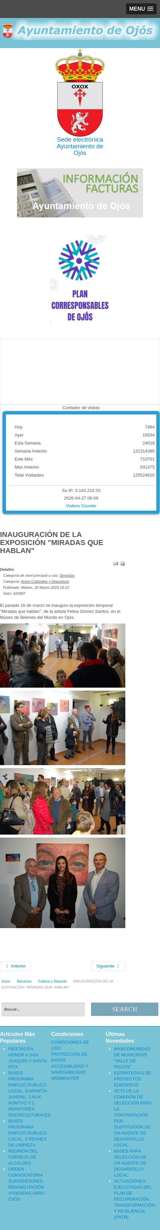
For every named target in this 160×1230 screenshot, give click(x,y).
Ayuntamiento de (80, 146)
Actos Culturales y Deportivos (45, 581)
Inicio (6, 981)
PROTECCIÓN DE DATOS (69, 1057)
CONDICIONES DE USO (70, 1045)
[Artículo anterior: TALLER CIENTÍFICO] (15, 966)
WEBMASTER (65, 1078)
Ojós (80, 152)
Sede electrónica (80, 139)
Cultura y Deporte (52, 981)
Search (124, 1009)
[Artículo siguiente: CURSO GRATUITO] (108, 966)
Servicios (67, 575)
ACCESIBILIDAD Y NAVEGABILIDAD (69, 1069)
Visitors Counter (81, 505)
